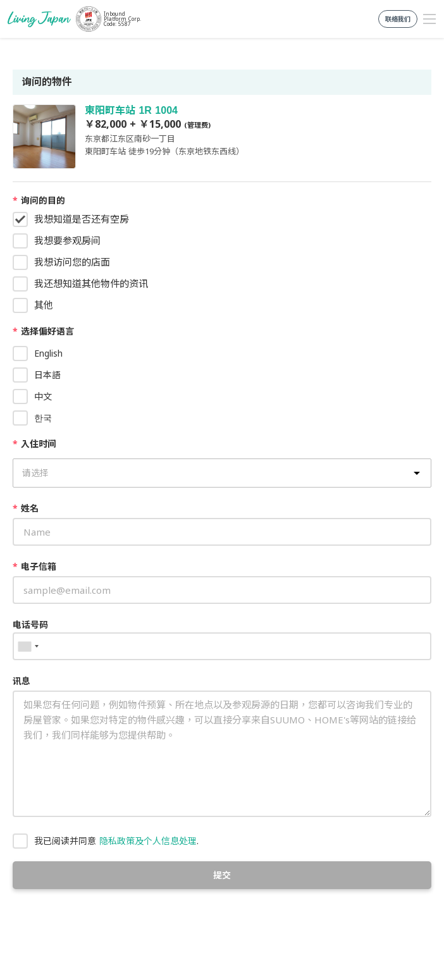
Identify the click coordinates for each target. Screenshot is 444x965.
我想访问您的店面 (72, 261)
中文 (43, 396)
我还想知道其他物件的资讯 (91, 283)
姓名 (26, 508)
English (48, 353)
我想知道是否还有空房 (81, 218)
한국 (43, 418)
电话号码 (30, 624)
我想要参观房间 (67, 240)
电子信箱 (34, 566)
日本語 (47, 375)
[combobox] (27, 646)
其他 (43, 304)
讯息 (21, 681)
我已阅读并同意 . (116, 841)
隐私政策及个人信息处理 (148, 841)
